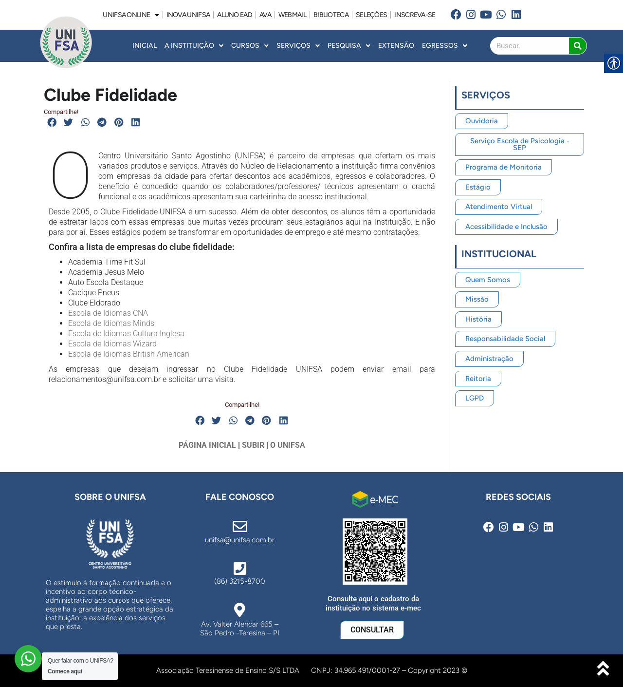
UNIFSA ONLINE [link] (131, 15)
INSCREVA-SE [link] (414, 15)
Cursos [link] (250, 46)
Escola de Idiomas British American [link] (128, 354)
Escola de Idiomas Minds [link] (111, 323)
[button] (52, 122)
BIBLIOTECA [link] (330, 15)
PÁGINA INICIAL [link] (207, 445)
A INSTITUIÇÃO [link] (194, 46)
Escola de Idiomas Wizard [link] (112, 343)
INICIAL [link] (144, 45)
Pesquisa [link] (349, 46)
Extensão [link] (396, 45)
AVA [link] (265, 15)
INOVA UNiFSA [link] (188, 15)
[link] (456, 14)
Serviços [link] (298, 46)
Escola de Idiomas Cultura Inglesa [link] (126, 333)
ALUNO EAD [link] (234, 15)
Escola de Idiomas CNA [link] (108, 313)
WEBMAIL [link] (292, 15)
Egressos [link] (444, 46)
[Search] (577, 46)
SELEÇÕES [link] (371, 15)
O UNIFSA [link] (287, 445)
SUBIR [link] (253, 445)
